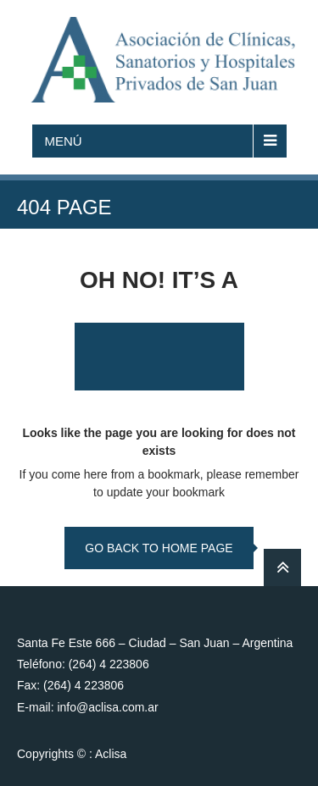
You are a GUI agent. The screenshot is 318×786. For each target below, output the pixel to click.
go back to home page (158, 548)
